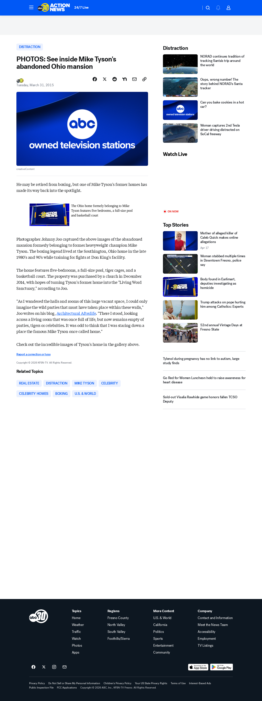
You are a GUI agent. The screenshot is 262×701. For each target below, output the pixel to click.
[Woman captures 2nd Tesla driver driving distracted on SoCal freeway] (204, 133)
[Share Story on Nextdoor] (124, 79)
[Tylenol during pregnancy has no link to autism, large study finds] (204, 360)
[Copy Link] (144, 79)
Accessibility (206, 632)
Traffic (76, 632)
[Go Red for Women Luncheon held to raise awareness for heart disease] (204, 382)
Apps (75, 652)
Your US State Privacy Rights (151, 683)
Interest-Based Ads (200, 683)
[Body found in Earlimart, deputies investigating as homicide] (204, 287)
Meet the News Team (213, 625)
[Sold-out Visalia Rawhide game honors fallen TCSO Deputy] (204, 401)
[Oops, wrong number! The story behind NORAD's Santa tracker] (204, 87)
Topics (76, 611)
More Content (163, 611)
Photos (77, 645)
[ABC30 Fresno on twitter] (43, 667)
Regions (113, 611)
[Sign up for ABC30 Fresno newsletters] (64, 667)
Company (205, 611)
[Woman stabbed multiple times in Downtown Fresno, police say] (204, 264)
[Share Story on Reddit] (114, 79)
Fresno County (118, 618)
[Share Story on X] (104, 79)
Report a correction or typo (33, 354)
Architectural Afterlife (76, 313)
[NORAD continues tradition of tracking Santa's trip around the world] (204, 64)
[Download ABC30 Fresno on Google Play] (221, 667)
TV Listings (205, 645)
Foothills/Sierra (118, 638)
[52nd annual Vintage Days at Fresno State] (204, 333)
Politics (158, 632)
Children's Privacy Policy (117, 683)
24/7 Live (81, 7)
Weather (78, 625)
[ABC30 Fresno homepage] (54, 8)
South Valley (116, 632)
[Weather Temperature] (195, 7)
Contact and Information (215, 618)
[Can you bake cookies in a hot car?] (204, 110)
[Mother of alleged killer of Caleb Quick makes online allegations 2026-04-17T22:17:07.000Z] (204, 241)
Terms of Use (178, 683)
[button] (31, 7)
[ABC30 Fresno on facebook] (33, 667)
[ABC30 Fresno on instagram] (54, 667)
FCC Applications (67, 687)
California (160, 625)
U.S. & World (162, 618)
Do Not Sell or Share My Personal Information (74, 683)
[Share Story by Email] (134, 79)
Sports (158, 638)
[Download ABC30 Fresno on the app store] (198, 667)
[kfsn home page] (38, 616)
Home (76, 618)
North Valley (116, 625)
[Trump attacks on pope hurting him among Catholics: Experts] (204, 310)
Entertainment (163, 645)
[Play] (204, 183)
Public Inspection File (41, 687)
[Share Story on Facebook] (94, 79)
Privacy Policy (37, 683)
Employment (207, 638)
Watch (76, 638)
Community (161, 652)
